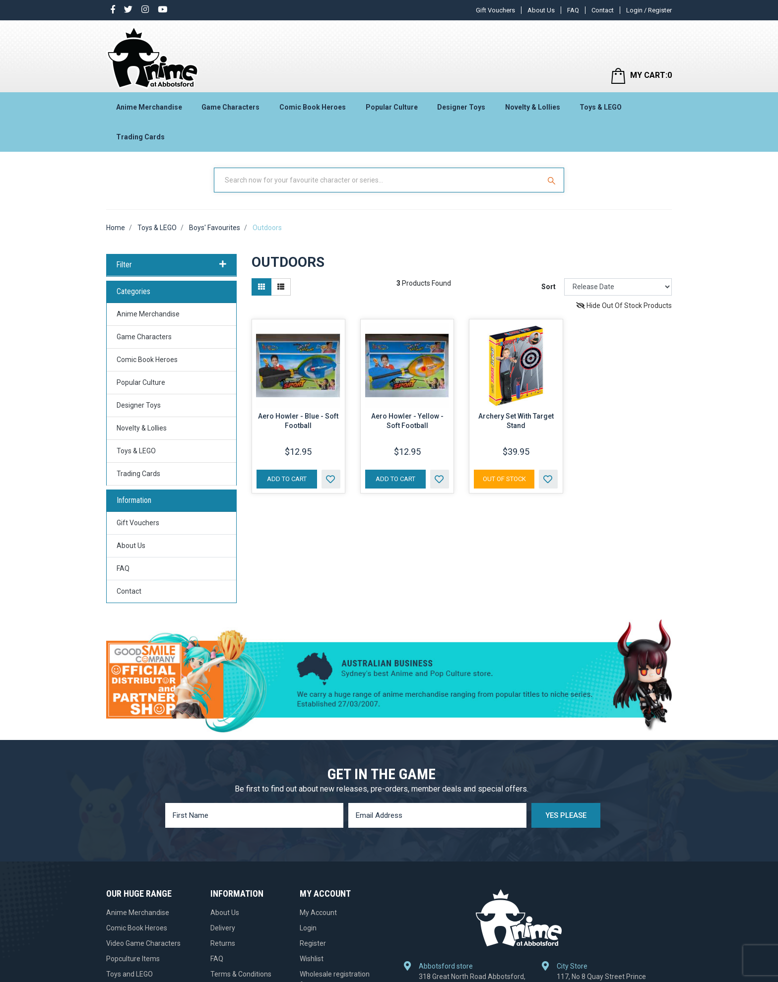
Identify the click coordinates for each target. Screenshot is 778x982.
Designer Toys (461, 107)
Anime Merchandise (149, 107)
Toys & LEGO (601, 107)
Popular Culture (392, 107)
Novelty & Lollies (532, 107)
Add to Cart (287, 479)
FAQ (573, 10)
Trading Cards (140, 137)
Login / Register (649, 10)
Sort (548, 287)
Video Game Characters (143, 943)
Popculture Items (133, 959)
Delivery (222, 928)
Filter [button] (171, 264)
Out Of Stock (504, 479)
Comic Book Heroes (312, 107)
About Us (541, 10)
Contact (602, 10)
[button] (331, 479)
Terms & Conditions (240, 974)
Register (313, 943)
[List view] (281, 287)
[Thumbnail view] (261, 287)
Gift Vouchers (495, 10)
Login (308, 928)
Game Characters (230, 107)
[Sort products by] (618, 287)
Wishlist (312, 959)
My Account (318, 913)
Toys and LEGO (129, 974)
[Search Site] (553, 180)
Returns (222, 943)
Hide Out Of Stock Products (624, 305)
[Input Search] (378, 180)
